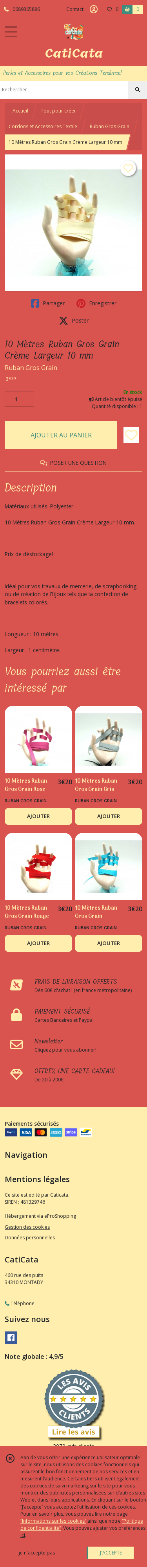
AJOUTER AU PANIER (61, 435)
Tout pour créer (58, 110)
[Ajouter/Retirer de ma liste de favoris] (131, 435)
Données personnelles (30, 1237)
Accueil (20, 110)
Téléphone (19, 1303)
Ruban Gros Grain (109, 126)
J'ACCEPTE (111, 1552)
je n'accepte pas (37, 1552)
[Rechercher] (137, 90)
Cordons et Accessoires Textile (43, 126)
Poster (74, 320)
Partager (48, 303)
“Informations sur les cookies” (53, 1521)
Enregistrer (96, 303)
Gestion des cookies (27, 1227)
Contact (74, 9)
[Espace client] (93, 9)
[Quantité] (19, 399)
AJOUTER (38, 816)
